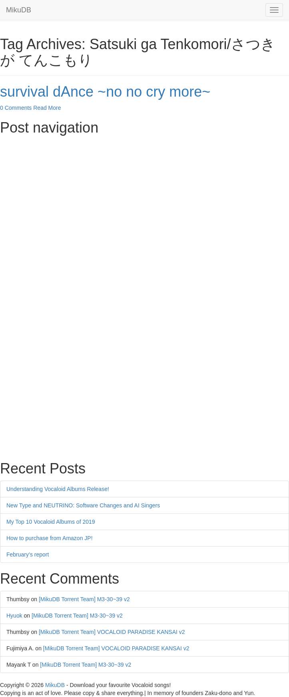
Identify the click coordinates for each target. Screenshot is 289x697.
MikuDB (18, 10)
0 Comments (16, 108)
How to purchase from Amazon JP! (49, 538)
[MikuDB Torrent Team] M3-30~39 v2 (84, 599)
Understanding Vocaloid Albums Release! (57, 489)
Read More (47, 108)
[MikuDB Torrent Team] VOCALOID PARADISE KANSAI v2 (112, 632)
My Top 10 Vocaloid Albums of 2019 (50, 522)
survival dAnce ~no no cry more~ (105, 91)
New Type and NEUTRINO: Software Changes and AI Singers (83, 505)
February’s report (27, 554)
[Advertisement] (144, 195)
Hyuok (14, 615)
